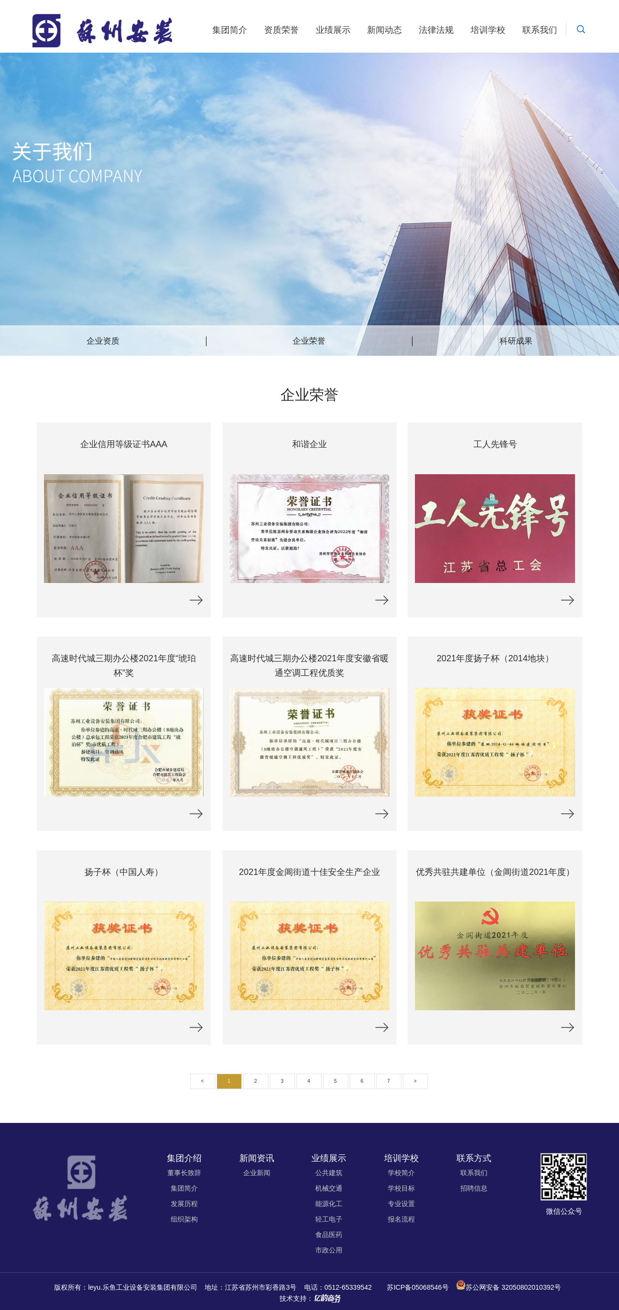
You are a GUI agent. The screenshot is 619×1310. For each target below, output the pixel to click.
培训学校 (488, 30)
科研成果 (516, 341)
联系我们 (539, 30)
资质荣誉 (281, 30)
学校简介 (401, 1173)
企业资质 (103, 341)
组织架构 (184, 1219)
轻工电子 (328, 1219)
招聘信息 (473, 1188)
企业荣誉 (309, 341)
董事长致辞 (184, 1173)
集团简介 (229, 30)
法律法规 (436, 30)
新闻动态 (384, 30)
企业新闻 (256, 1173)
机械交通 (328, 1188)
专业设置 (401, 1204)
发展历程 (184, 1204)
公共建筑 (328, 1173)
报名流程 (401, 1219)
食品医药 (328, 1234)
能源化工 (328, 1204)
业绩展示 (333, 30)
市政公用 (328, 1250)
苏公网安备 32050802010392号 (513, 1287)
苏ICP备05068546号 (418, 1287)
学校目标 (401, 1188)
